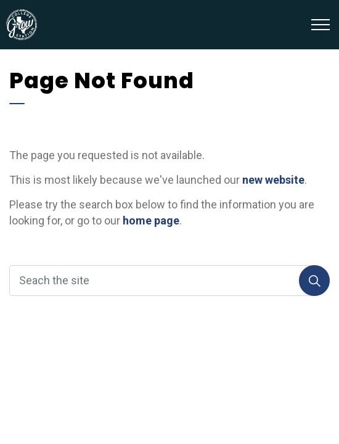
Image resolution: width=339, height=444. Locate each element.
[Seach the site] (169, 280)
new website (273, 179)
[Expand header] (320, 24)
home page (151, 220)
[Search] (314, 280)
